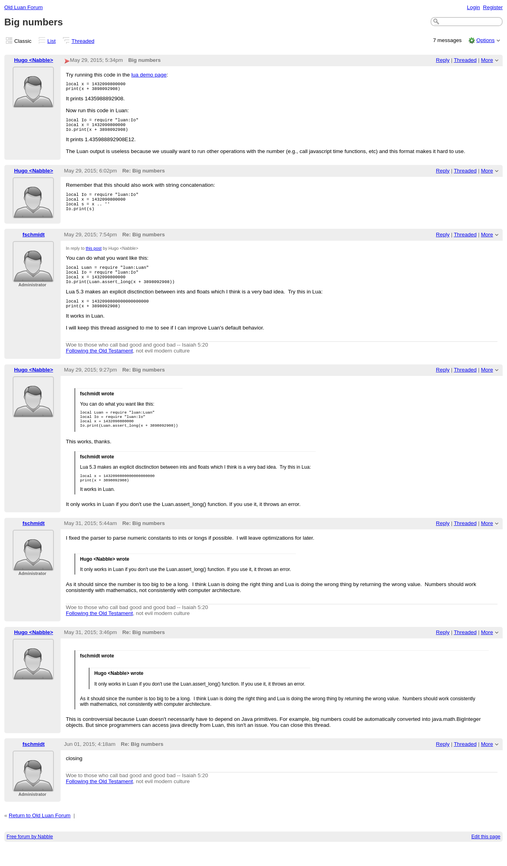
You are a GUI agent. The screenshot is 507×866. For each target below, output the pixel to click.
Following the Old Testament (99, 366)
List (52, 41)
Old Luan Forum (23, 7)
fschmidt (34, 242)
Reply (443, 60)
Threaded (83, 41)
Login (473, 7)
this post (93, 256)
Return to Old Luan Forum (40, 836)
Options (485, 40)
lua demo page (149, 75)
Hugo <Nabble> (33, 60)
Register (493, 7)
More (487, 60)
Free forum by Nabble (30, 856)
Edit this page (485, 856)
